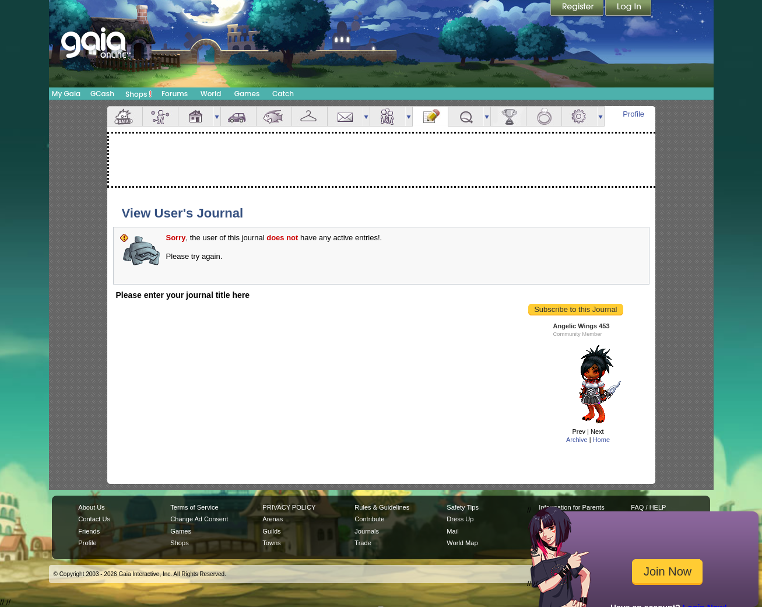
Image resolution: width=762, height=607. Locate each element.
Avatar (160, 116)
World (211, 94)
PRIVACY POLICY (288, 507)
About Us (91, 507)
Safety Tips (463, 507)
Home (601, 439)
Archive (577, 439)
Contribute (369, 518)
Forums (174, 94)
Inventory (309, 116)
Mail (345, 116)
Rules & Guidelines (381, 507)
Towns (271, 542)
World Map (462, 542)
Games (247, 94)
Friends (387, 116)
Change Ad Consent (199, 518)
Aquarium (274, 116)
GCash (102, 94)
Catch (283, 94)
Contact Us (94, 518)
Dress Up (460, 518)
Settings (579, 116)
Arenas (272, 518)
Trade (362, 542)
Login (628, 8)
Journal (430, 116)
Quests (465, 116)
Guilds (271, 531)
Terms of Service (194, 507)
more (216, 116)
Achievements (508, 116)
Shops (138, 94)
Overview (124, 116)
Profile (633, 114)
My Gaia (66, 94)
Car (238, 116)
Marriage (543, 116)
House (195, 116)
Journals (366, 531)
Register (577, 8)
